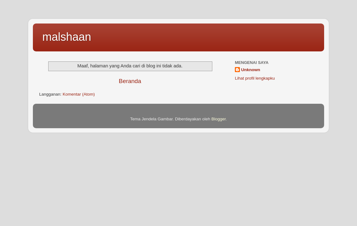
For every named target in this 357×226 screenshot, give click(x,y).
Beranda (130, 81)
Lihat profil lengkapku (255, 78)
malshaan (66, 36)
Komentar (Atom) (79, 94)
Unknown (250, 69)
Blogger (218, 119)
